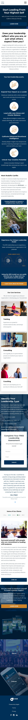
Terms (14, 708)
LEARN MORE (14, 24)
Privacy (14, 711)
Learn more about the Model (14, 283)
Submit (14, 462)
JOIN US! (14, 580)
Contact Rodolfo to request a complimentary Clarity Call (14, 202)
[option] (14, 486)
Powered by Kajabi (14, 704)
